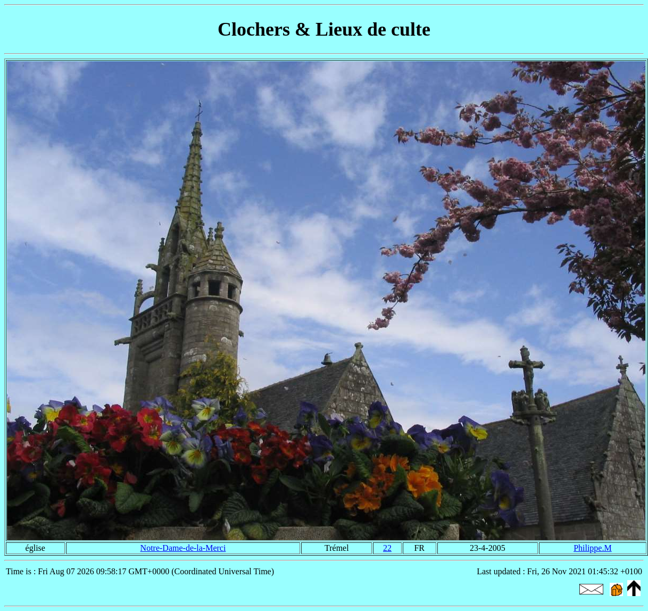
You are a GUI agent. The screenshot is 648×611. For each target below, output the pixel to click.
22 (387, 547)
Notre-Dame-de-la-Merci (183, 547)
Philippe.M (593, 547)
